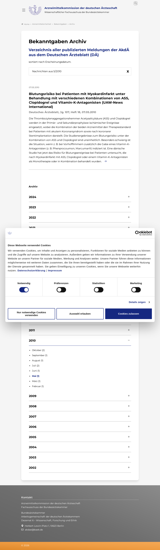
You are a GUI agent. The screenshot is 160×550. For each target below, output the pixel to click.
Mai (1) (35, 376)
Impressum (55, 270)
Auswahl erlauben (80, 313)
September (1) (39, 355)
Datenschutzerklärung (31, 270)
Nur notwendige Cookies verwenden (31, 314)
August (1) (37, 360)
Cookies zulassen (128, 313)
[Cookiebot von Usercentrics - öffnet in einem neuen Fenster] (137, 233)
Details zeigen (137, 302)
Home (25, 24)
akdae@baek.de (34, 529)
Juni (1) (36, 370)
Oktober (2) (38, 350)
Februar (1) (38, 386)
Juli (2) (35, 365)
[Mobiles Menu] (23, 10)
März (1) (36, 381)
